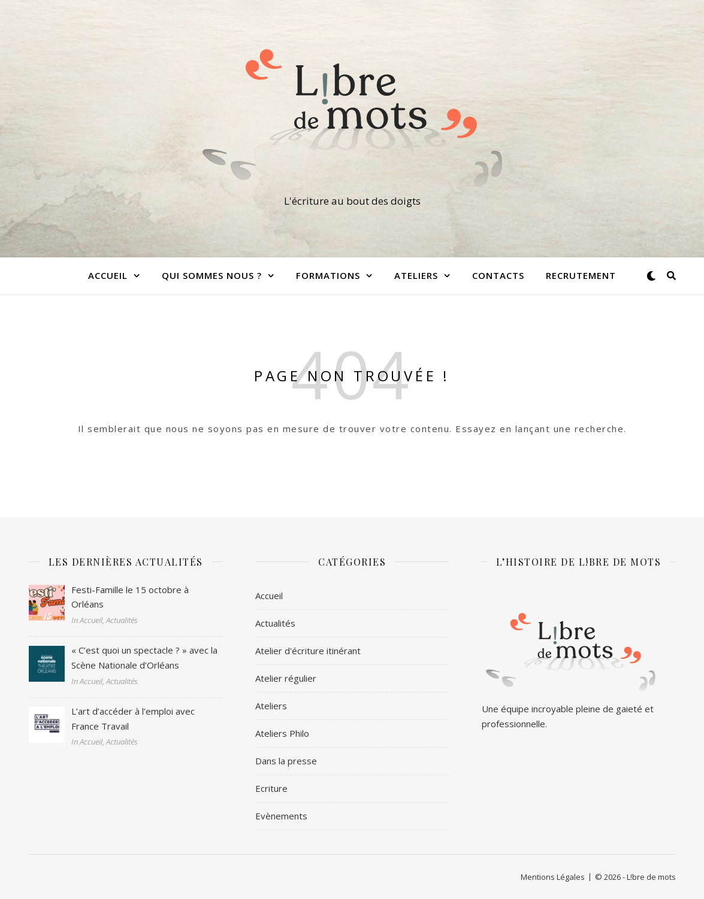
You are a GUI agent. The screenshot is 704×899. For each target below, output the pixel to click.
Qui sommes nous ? (212, 275)
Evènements (281, 816)
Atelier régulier (285, 678)
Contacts (498, 275)
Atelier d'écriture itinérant (308, 651)
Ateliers (416, 275)
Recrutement (581, 275)
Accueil (108, 275)
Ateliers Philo (282, 733)
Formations (328, 275)
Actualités (275, 623)
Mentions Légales (553, 876)
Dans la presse (286, 761)
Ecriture (271, 788)
